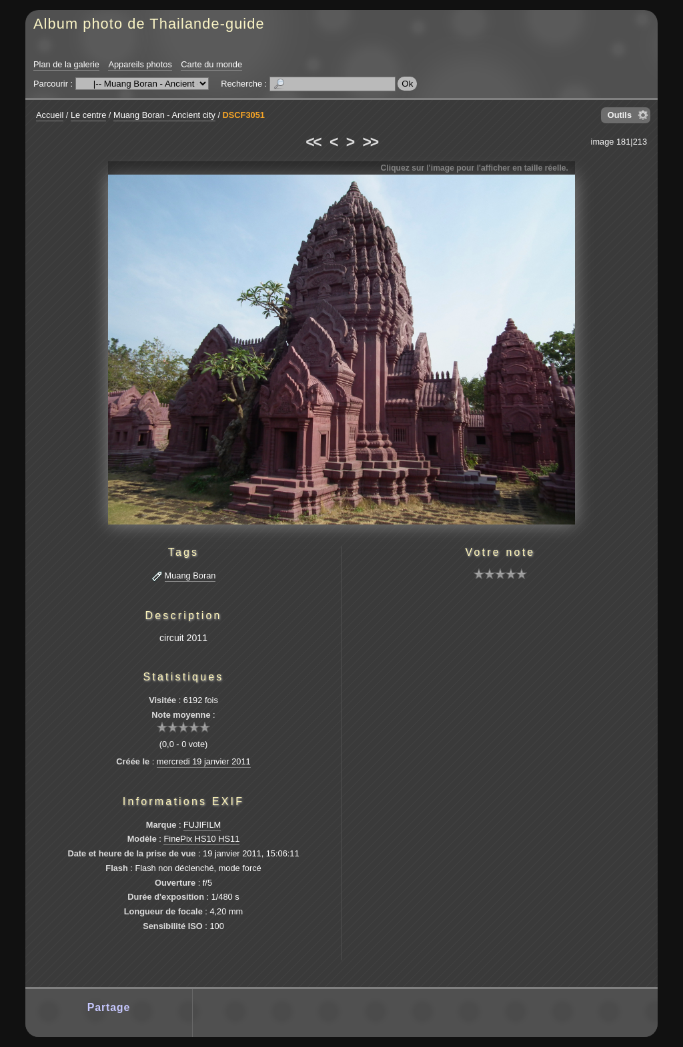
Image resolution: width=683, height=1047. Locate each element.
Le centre (88, 115)
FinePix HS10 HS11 (201, 839)
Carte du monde (211, 64)
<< (312, 142)
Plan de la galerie (66, 64)
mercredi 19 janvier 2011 (204, 761)
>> (370, 142)
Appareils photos (139, 64)
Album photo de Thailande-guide (149, 23)
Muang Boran (190, 575)
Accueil (49, 115)
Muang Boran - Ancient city (164, 115)
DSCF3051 (244, 115)
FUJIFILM (202, 825)
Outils (620, 115)
